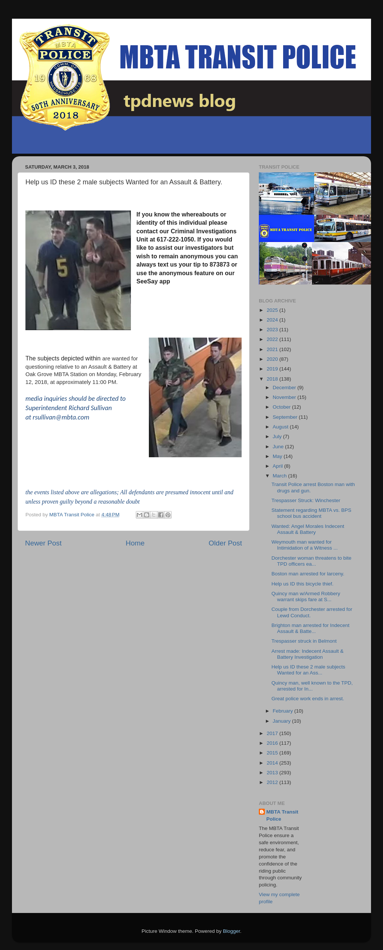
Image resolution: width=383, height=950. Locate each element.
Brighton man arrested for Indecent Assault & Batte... (311, 628)
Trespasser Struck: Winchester (306, 500)
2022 (273, 339)
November (285, 397)
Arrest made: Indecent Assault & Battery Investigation (308, 654)
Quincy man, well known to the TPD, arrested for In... (312, 686)
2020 (273, 359)
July (278, 436)
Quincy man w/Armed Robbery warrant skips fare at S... (306, 596)
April (278, 466)
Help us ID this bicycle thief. (303, 584)
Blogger (231, 931)
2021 (273, 349)
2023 (273, 329)
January (282, 721)
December (285, 387)
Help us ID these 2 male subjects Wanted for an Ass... (308, 670)
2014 (273, 763)
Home (135, 543)
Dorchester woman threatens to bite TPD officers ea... (312, 561)
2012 (273, 782)
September (286, 417)
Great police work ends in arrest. (308, 698)
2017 (273, 733)
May (278, 456)
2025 (273, 310)
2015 (273, 753)
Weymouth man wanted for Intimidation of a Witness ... (305, 545)
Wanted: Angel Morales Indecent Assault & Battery (308, 529)
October (282, 407)
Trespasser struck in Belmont (304, 641)
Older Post (225, 543)
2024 (273, 320)
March (280, 476)
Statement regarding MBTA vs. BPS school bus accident (312, 513)
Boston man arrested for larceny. (308, 574)
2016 (273, 743)
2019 (273, 369)
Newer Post (43, 543)
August (281, 427)
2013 (273, 772)
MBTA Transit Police (282, 815)
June (279, 446)
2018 (273, 379)
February (283, 711)
